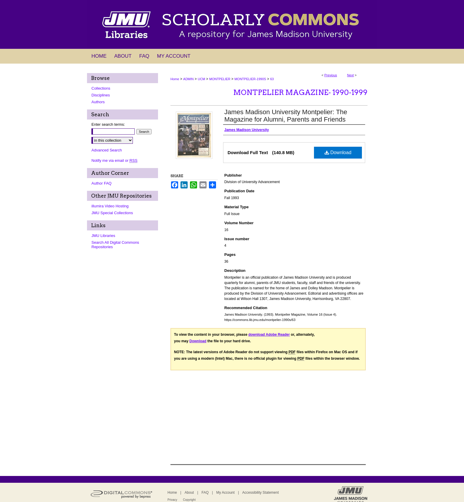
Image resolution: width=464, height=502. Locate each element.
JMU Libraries (103, 235)
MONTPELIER (220, 79)
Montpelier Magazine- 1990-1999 (300, 92)
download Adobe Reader (269, 334)
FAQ (205, 492)
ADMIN (188, 79)
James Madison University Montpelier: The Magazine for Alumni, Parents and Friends (285, 115)
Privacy (172, 499)
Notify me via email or (114, 160)
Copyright (189, 499)
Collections (100, 88)
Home (174, 79)
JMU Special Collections (112, 213)
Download (338, 152)
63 (272, 79)
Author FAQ (101, 183)
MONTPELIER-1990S (250, 79)
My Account (225, 492)
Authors (98, 102)
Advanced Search (106, 150)
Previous (330, 75)
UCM (201, 79)
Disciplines (100, 95)
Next (350, 75)
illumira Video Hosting (110, 206)
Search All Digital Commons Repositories (115, 244)
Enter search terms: (108, 124)
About (189, 492)
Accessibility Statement (260, 492)
